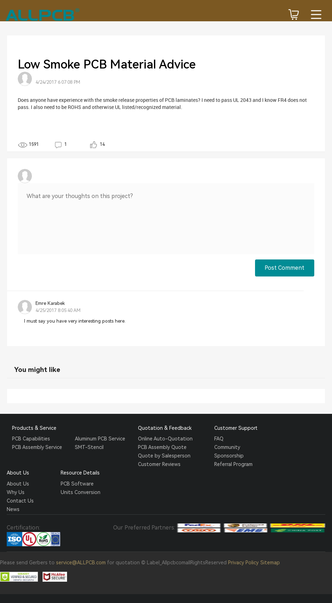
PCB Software (77, 484)
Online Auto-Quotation (165, 439)
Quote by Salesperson (164, 456)
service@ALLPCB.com (81, 562)
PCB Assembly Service (37, 447)
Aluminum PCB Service (100, 439)
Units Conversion (80, 492)
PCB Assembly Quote (162, 447)
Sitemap (270, 562)
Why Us (15, 492)
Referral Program (233, 464)
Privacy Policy (243, 562)
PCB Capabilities (31, 439)
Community (227, 447)
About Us (18, 484)
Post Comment (284, 267)
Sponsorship (229, 456)
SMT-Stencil (89, 447)
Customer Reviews (159, 464)
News (13, 509)
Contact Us (20, 501)
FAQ (218, 439)
